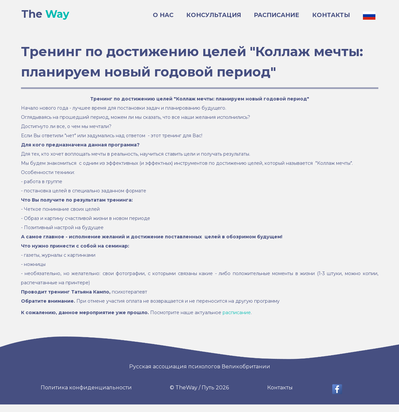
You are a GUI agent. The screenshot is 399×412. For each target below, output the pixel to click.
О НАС (163, 15)
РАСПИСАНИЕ (276, 15)
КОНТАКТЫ (331, 15)
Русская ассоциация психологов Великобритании (199, 366)
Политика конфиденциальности (86, 387)
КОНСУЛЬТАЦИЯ (213, 15)
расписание (237, 312)
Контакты (280, 387)
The (45, 14)
